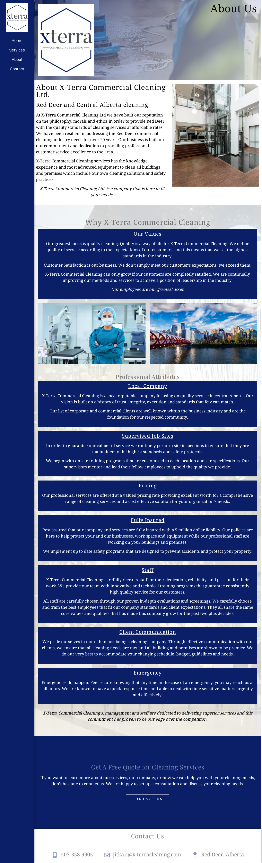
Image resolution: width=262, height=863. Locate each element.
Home (17, 40)
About (17, 59)
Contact (17, 68)
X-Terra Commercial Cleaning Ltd (73, 115)
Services (17, 50)
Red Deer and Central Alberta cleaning (92, 105)
